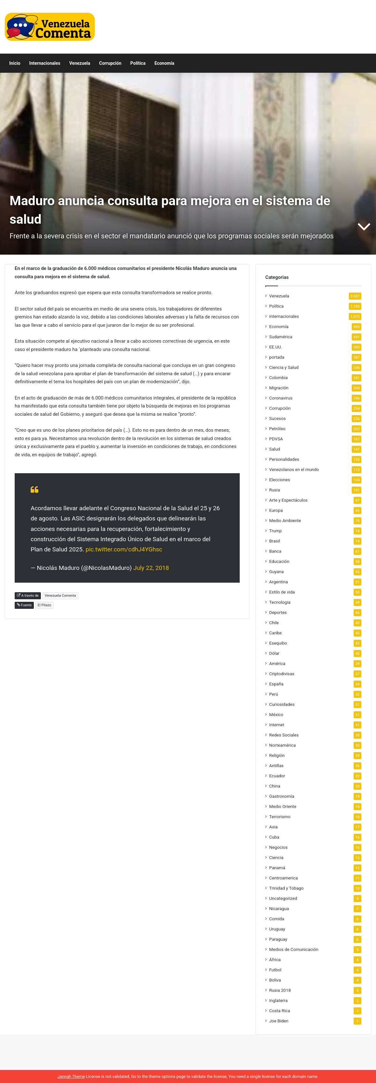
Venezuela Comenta (60, 596)
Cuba (274, 837)
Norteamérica (282, 745)
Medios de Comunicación (293, 949)
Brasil (274, 540)
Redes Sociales (283, 734)
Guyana (276, 571)
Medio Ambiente (285, 520)
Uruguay (277, 928)
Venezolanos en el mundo (294, 469)
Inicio (14, 63)
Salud (274, 449)
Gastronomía (281, 796)
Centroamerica (283, 877)
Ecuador (277, 775)
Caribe (275, 632)
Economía (164, 63)
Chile (274, 622)
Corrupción (110, 63)
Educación (279, 561)
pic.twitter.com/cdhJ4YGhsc (124, 549)
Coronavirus (280, 397)
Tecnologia (279, 602)
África (275, 959)
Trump (275, 530)
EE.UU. (275, 346)
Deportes (278, 612)
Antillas (276, 765)
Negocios (278, 847)
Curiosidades (282, 704)
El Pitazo (44, 605)
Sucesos (277, 418)
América (277, 663)
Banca (275, 551)
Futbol (275, 969)
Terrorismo (279, 816)
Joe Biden (278, 1020)
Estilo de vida (282, 591)
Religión (277, 755)
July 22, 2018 (151, 567)
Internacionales (44, 63)
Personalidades (284, 459)
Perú (273, 694)
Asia (273, 826)
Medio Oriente (282, 806)
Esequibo (278, 643)
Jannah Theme (71, 1076)
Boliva (275, 979)
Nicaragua (279, 908)
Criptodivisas (281, 673)
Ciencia (276, 857)
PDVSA (276, 438)
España (276, 683)
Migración (278, 387)
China (274, 785)
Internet (276, 724)
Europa (276, 510)
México (276, 714)
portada (276, 357)
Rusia (274, 489)
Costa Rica (279, 1010)
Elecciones (279, 479)
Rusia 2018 (280, 990)
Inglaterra (278, 1000)
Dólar (274, 653)
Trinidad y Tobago (286, 888)
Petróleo (277, 428)
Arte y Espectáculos (288, 500)
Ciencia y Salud (283, 367)
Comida (276, 918)
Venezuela (79, 63)
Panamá (277, 867)
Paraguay (278, 939)
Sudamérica (280, 336)
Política (138, 63)
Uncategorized (283, 898)
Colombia (278, 377)
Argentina (278, 581)
